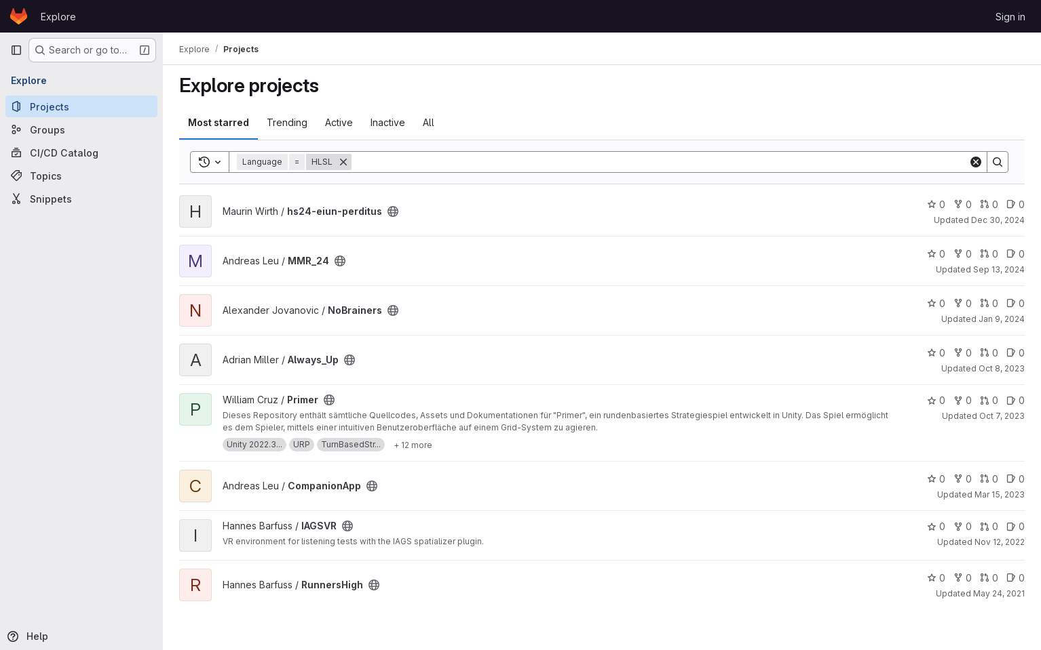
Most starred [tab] (218, 122)
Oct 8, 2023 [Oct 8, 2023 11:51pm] (1002, 368)
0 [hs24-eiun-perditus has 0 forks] (962, 204)
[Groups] (81, 129)
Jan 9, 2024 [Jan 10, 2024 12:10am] (1002, 319)
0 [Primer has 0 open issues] (1015, 400)
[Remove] (343, 162)
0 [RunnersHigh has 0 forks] (962, 578)
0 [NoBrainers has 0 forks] (962, 303)
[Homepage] (18, 16)
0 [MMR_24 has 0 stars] (936, 254)
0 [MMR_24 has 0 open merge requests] (989, 254)
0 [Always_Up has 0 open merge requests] (989, 353)
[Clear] (976, 162)
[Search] (660, 162)
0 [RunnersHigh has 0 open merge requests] (989, 578)
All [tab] (428, 122)
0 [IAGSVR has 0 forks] (962, 526)
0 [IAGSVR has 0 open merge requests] (989, 526)
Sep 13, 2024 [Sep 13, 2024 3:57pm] (999, 269)
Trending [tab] (287, 122)
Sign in (1010, 16)
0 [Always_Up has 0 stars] (936, 353)
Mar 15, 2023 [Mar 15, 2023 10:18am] (999, 494)
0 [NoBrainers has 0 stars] (936, 303)
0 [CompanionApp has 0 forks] (962, 479)
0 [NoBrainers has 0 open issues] (1015, 303)
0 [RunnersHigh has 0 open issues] (1015, 578)
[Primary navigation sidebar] (16, 50)
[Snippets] (81, 198)
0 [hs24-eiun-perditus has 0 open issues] (1015, 204)
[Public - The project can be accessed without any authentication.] (392, 211)
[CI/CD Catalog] (81, 152)
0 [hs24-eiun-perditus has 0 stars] (936, 204)
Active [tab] (339, 122)
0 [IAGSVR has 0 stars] (936, 526)
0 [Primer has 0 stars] (936, 400)
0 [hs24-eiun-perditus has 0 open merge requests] (989, 204)
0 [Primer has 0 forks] (962, 400)
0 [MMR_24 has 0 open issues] (1015, 254)
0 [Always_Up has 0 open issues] (1015, 353)
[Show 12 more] (412, 444)
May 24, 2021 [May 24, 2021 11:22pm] (999, 593)
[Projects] (81, 106)
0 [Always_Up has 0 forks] (962, 353)
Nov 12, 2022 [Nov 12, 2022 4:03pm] (999, 542)
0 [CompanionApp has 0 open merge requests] (989, 479)
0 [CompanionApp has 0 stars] (936, 479)
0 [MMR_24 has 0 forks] (962, 254)
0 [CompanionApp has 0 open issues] (1015, 479)
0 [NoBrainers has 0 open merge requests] (989, 303)
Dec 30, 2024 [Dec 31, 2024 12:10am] (998, 220)
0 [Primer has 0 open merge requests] (989, 400)
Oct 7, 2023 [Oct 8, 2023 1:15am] (1002, 416)
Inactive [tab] (388, 122)
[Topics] (81, 175)
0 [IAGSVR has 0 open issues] (1015, 526)
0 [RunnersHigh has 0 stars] (936, 578)
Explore (58, 16)
